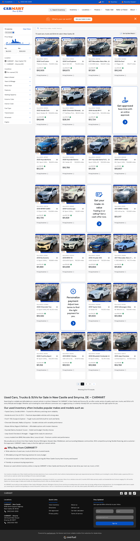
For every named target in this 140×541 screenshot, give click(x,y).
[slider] (5, 44)
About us (74, 505)
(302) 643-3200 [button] (25, 2)
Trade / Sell (109, 10)
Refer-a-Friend (121, 10)
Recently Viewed (128, 2)
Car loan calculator (77, 511)
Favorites (112, 2)
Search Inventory (57, 10)
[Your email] (115, 517)
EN (101, 2)
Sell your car (75, 508)
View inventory (54, 505)
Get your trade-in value (83, 19)
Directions (52, 508)
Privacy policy (53, 514)
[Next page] (94, 384)
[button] (9, 2)
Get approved (53, 511)
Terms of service (77, 514)
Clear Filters (27, 29)
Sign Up (114, 523)
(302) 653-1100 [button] (11, 523)
